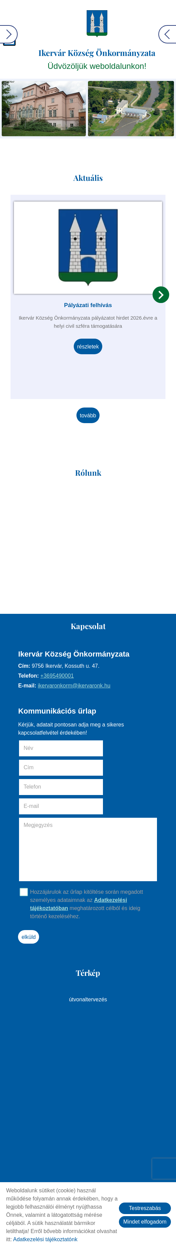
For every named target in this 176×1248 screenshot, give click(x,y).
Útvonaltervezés (88, 961)
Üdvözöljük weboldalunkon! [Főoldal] (97, 59)
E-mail (110, 768)
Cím (98, 748)
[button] (161, 293)
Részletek (88, 345)
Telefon (44, 768)
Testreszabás (145, 1208)
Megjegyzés (40, 787)
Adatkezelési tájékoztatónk (45, 1239)
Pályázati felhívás (88, 304)
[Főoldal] (97, 23)
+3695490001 (59, 676)
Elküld (31, 899)
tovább (88, 413)
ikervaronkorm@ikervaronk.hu (76, 686)
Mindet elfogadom (144, 1222)
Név (40, 748)
